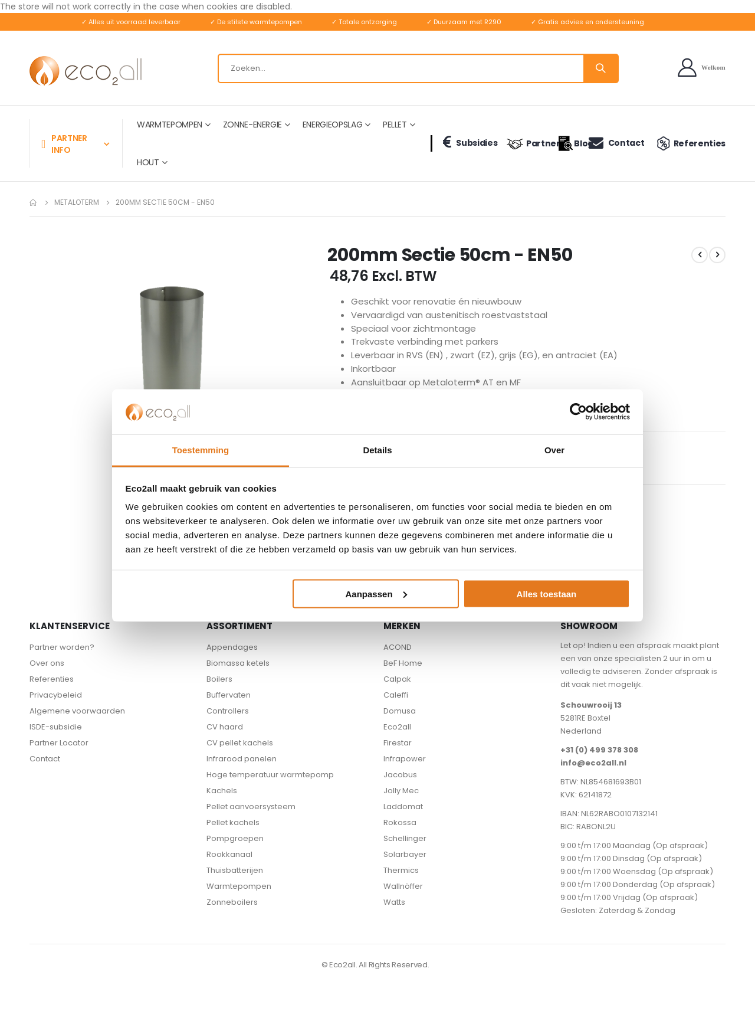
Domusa (399, 713)
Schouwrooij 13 (591, 708)
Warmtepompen (238, 889)
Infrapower (404, 761)
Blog (567, 143)
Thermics (401, 873)
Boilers (219, 682)
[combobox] (418, 68)
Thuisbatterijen (234, 873)
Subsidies (467, 142)
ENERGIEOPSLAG (332, 124)
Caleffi (395, 698)
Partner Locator (58, 745)
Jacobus (400, 777)
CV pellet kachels (239, 745)
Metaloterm (76, 202)
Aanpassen (376, 593)
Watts (394, 905)
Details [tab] (377, 450)
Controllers (227, 713)
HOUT (148, 162)
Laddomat (403, 809)
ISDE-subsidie (55, 729)
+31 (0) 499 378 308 (599, 752)
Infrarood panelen (241, 761)
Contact (615, 142)
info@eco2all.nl (593, 765)
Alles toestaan (547, 593)
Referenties (690, 143)
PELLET (395, 124)
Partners (527, 143)
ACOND (397, 650)
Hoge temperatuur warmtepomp (270, 777)
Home (33, 202)
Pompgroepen (235, 841)
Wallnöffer (403, 889)
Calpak (397, 682)
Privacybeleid (55, 698)
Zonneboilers (232, 905)
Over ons (46, 666)
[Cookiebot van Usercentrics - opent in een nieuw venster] (578, 411)
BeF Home (402, 666)
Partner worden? (61, 650)
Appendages (232, 650)
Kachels (221, 793)
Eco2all (397, 729)
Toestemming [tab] (200, 450)
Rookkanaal (229, 857)
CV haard (224, 729)
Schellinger (404, 841)
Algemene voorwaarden (77, 713)
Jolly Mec (401, 793)
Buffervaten (228, 698)
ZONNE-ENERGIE (252, 124)
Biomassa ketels (238, 666)
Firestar (397, 745)
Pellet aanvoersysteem (251, 809)
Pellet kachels (233, 825)
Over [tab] (554, 450)
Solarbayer (404, 857)
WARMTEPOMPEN (169, 124)
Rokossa (399, 825)
